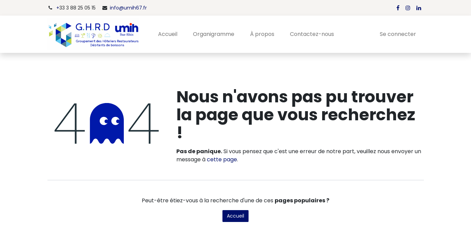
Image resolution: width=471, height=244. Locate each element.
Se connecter (398, 34)
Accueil (235, 215)
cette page (222, 159)
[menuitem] (167, 34)
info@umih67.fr (128, 7)
